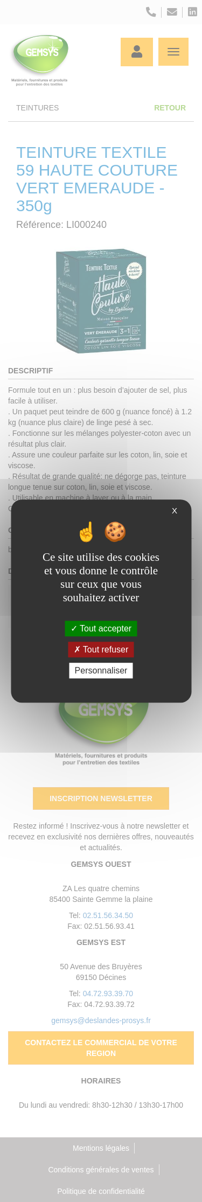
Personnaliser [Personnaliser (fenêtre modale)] (101, 670)
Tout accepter (101, 628)
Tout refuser (101, 649)
